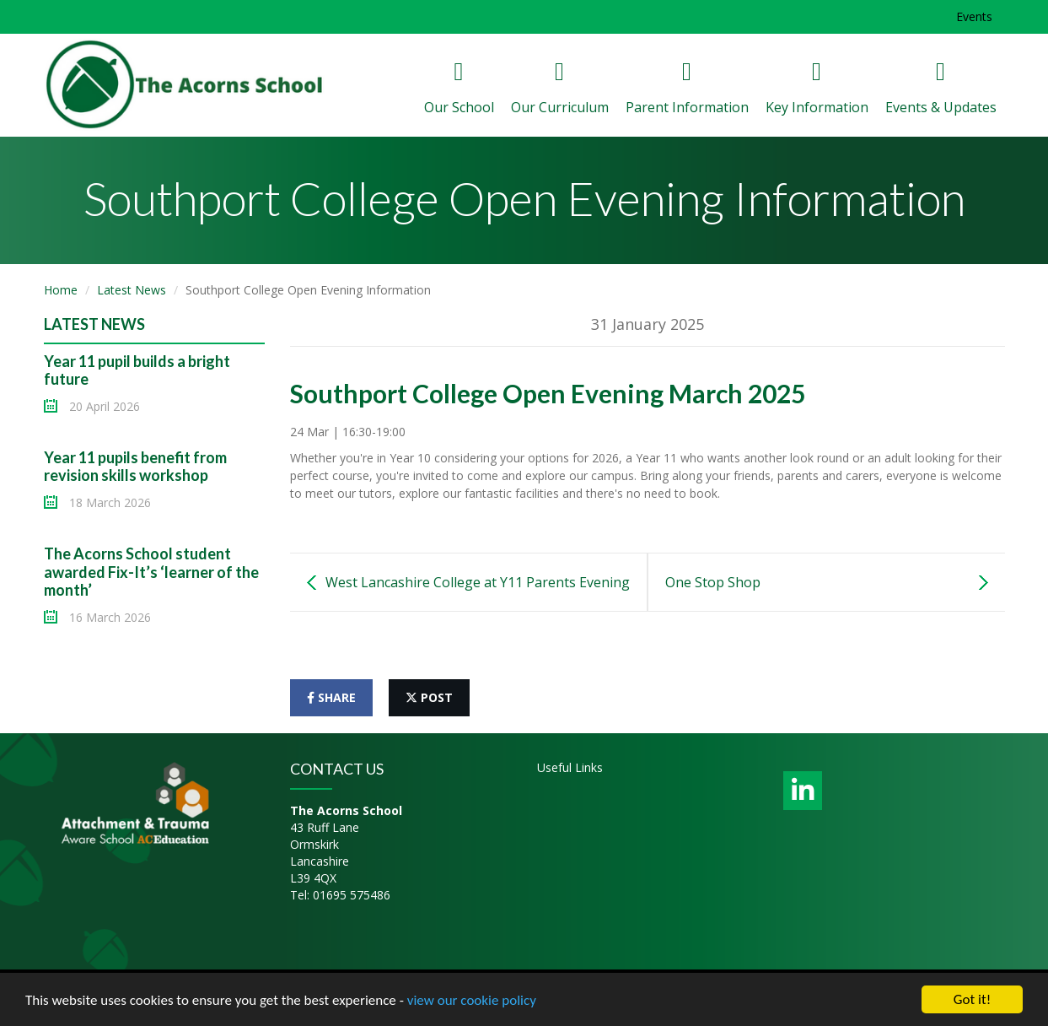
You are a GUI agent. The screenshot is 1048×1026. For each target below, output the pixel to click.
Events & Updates (941, 87)
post (429, 697)
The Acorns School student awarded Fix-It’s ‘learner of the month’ (151, 571)
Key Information (817, 87)
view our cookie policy (471, 1001)
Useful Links (570, 767)
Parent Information (687, 87)
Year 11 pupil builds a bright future (137, 370)
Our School (459, 87)
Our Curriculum (560, 87)
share (331, 697)
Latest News (131, 290)
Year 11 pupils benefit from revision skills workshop (135, 466)
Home (61, 290)
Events (974, 16)
